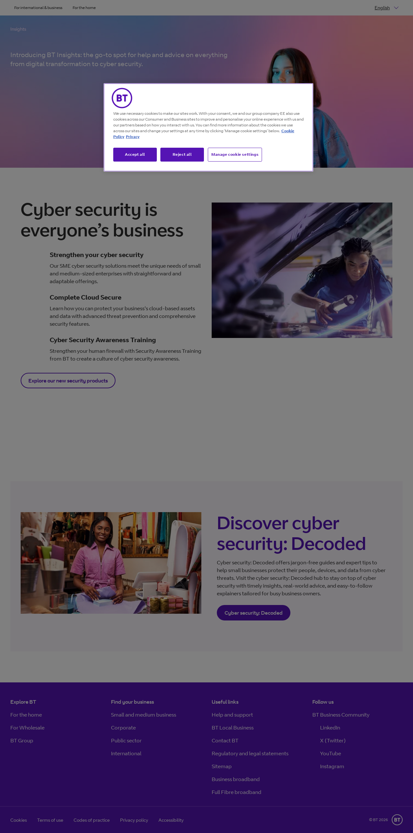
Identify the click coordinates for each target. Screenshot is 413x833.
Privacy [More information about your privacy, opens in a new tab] (132, 136)
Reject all (182, 154)
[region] (208, 127)
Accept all (135, 154)
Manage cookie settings (234, 154)
